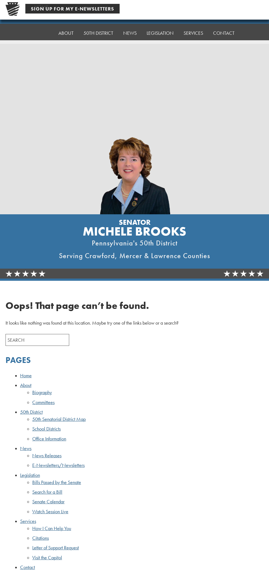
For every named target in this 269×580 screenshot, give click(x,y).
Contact (224, 28)
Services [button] (193, 29)
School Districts (46, 429)
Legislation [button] (160, 31)
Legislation (30, 475)
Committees (43, 402)
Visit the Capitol (47, 558)
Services (28, 521)
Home (41, 33)
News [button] (130, 32)
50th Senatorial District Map (59, 419)
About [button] (66, 33)
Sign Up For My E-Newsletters (72, 9)
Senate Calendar (48, 502)
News (25, 448)
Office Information (49, 439)
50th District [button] (98, 33)
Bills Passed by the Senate (56, 482)
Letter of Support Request (55, 548)
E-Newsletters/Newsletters (58, 465)
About (25, 385)
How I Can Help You (51, 528)
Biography (42, 392)
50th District (31, 412)
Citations (40, 538)
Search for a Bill (47, 492)
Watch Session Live (50, 512)
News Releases (46, 456)
